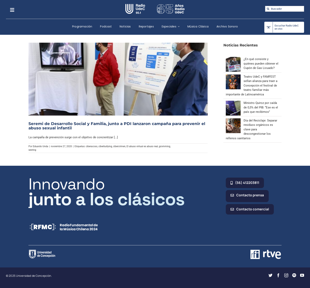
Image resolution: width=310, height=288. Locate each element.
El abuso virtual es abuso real (142, 146)
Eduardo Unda (40, 146)
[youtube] (302, 275)
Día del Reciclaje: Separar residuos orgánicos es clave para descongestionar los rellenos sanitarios (251, 129)
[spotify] (294, 275)
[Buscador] (284, 9)
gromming (164, 146)
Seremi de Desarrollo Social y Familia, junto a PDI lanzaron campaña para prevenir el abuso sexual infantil (116, 125)
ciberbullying (105, 146)
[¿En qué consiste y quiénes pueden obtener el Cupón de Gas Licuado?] (233, 59)
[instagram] (286, 275)
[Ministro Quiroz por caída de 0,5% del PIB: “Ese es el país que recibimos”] (233, 103)
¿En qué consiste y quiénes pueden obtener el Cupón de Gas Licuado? (261, 63)
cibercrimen (119, 146)
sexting (32, 150)
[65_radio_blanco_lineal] (171, 5)
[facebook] (278, 275)
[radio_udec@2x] (135, 5)
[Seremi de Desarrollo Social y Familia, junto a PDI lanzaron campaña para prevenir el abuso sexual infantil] (118, 79)
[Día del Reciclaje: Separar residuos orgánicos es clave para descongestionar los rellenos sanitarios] (233, 120)
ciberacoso (91, 146)
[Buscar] (268, 9)
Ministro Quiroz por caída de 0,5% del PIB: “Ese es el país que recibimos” (261, 107)
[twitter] (270, 275)
